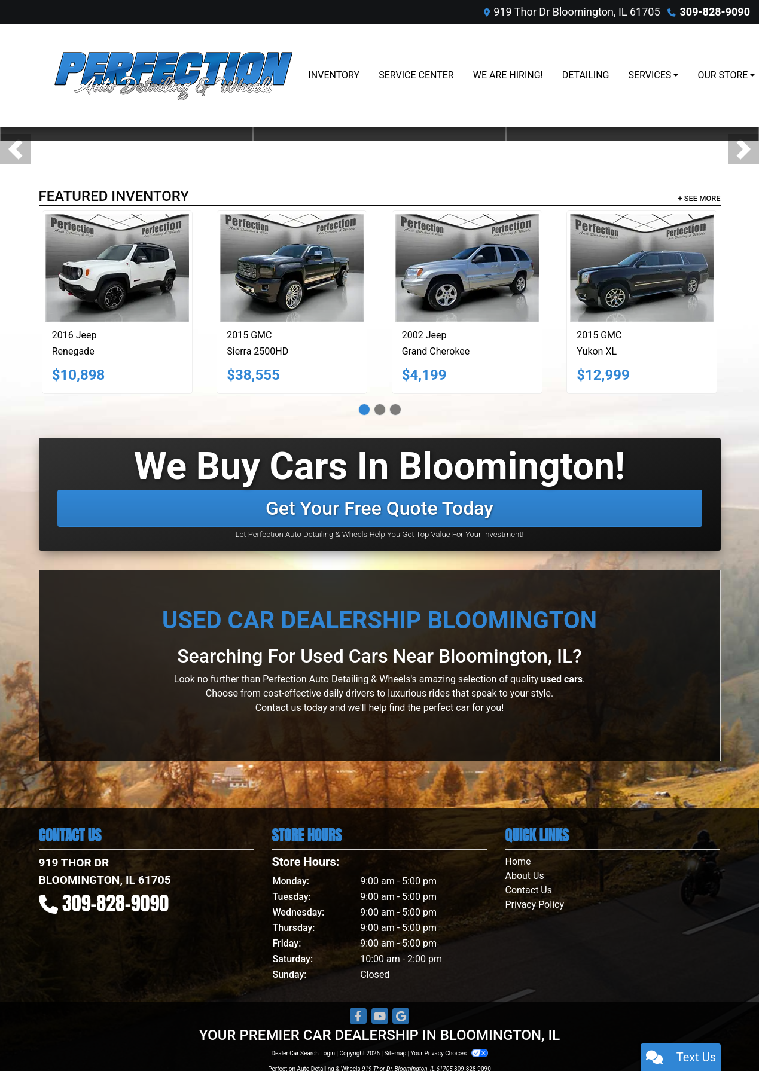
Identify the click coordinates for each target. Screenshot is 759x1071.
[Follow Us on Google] (400, 1017)
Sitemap (395, 1053)
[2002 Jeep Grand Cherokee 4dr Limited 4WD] (467, 268)
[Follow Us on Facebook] (358, 1017)
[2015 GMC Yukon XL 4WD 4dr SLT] (642, 268)
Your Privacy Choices (449, 1053)
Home (518, 861)
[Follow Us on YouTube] (379, 1017)
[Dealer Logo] (173, 75)
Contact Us (528, 890)
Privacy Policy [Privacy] (534, 904)
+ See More (699, 198)
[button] (15, 149)
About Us (524, 875)
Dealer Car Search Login (303, 1053)
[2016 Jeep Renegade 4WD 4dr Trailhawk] (117, 268)
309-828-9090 (715, 11)
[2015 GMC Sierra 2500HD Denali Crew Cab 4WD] (292, 268)
